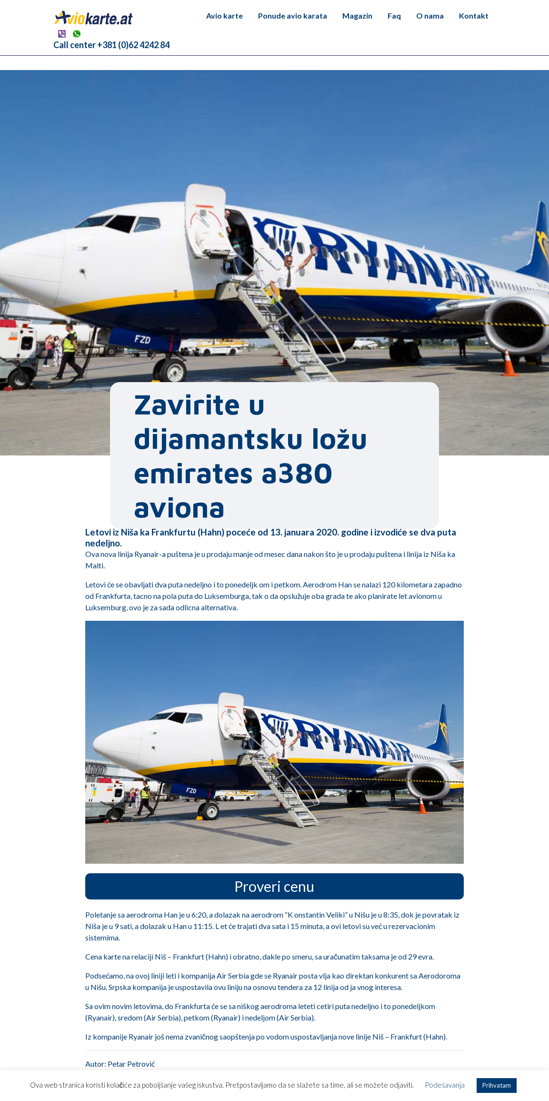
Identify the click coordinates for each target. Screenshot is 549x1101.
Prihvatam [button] (496, 1085)
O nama (430, 15)
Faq (394, 15)
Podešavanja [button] (445, 1085)
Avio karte (224, 15)
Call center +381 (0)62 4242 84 (111, 45)
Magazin (357, 15)
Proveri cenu (274, 886)
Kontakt (474, 15)
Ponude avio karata (292, 15)
